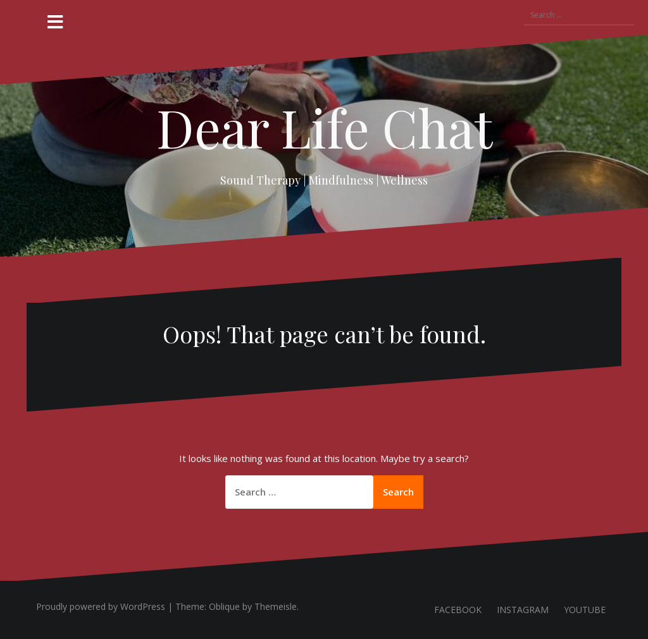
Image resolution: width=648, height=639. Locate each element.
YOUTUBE (585, 610)
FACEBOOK (458, 610)
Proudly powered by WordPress (100, 606)
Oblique (224, 606)
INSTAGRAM (523, 610)
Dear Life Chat (324, 127)
